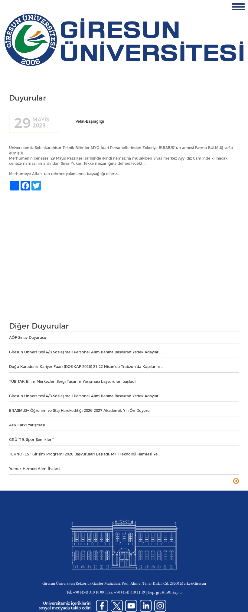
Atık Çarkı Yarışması (27, 425)
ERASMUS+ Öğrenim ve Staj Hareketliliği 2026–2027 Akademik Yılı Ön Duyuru (79, 410)
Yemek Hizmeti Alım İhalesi (34, 468)
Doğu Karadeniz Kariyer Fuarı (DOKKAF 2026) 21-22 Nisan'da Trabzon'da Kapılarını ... (86, 366)
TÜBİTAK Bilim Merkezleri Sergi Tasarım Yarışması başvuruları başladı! (72, 381)
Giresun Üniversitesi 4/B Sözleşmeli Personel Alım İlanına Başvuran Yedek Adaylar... (85, 352)
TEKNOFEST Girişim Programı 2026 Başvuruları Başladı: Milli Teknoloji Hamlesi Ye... (84, 454)
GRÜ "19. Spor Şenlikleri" (31, 439)
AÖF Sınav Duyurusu (27, 337)
